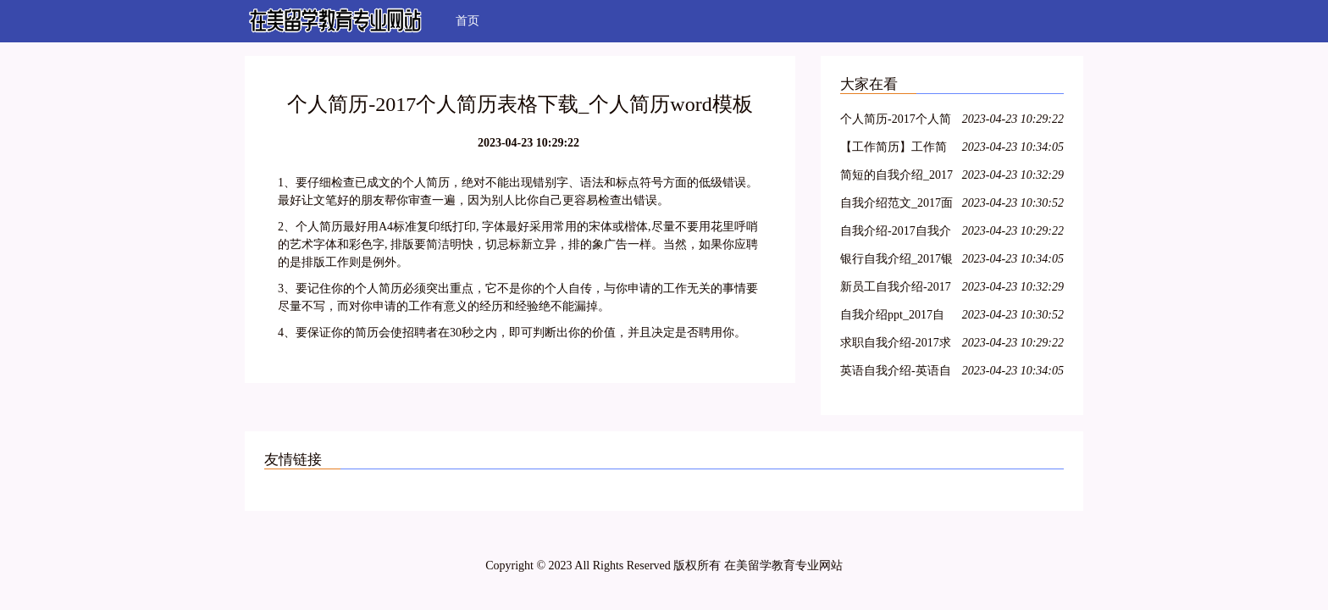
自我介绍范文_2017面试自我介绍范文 (896, 205)
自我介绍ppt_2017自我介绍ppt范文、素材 (895, 317)
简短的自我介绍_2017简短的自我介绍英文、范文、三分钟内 (896, 177)
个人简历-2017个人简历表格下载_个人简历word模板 (896, 121)
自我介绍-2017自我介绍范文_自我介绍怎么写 (896, 233)
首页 (467, 20)
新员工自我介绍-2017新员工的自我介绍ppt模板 (895, 289)
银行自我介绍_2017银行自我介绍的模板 (896, 261)
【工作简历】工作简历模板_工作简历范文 (896, 149)
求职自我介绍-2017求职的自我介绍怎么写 (895, 345)
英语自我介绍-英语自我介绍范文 (895, 373)
